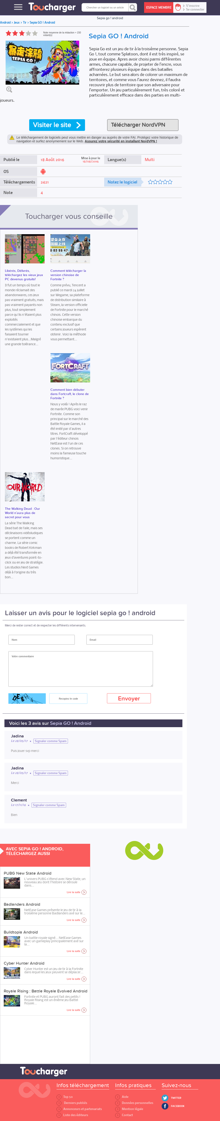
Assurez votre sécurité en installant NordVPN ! (121, 141)
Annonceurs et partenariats (79, 1109)
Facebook (178, 1106)
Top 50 (65, 1097)
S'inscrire (192, 6)
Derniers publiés (72, 1103)
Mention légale (129, 1109)
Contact (124, 1115)
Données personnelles (134, 1103)
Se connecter (195, 9)
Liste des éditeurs (72, 1115)
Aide (121, 1097)
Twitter (176, 1097)
